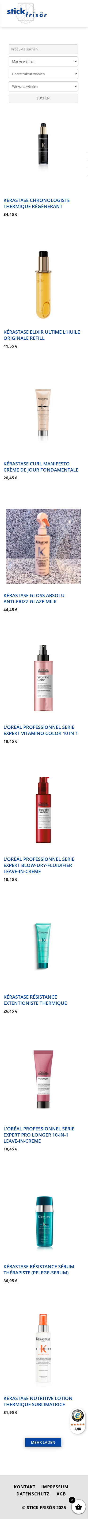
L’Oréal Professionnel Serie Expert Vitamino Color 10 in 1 (41, 730)
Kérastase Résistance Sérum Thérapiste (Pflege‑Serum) (39, 1269)
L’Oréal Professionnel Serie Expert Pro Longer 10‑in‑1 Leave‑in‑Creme (39, 1134)
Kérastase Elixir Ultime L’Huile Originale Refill (42, 335)
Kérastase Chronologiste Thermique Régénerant (37, 203)
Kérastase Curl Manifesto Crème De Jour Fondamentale (41, 466)
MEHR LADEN (43, 1442)
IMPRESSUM (55, 1487)
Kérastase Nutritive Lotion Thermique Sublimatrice (38, 1401)
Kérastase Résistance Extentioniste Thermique (35, 1000)
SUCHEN (43, 98)
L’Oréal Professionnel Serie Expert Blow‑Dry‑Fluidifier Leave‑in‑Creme (39, 865)
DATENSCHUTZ (32, 1494)
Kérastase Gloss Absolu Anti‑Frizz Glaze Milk (34, 598)
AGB (61, 1494)
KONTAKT (24, 1487)
